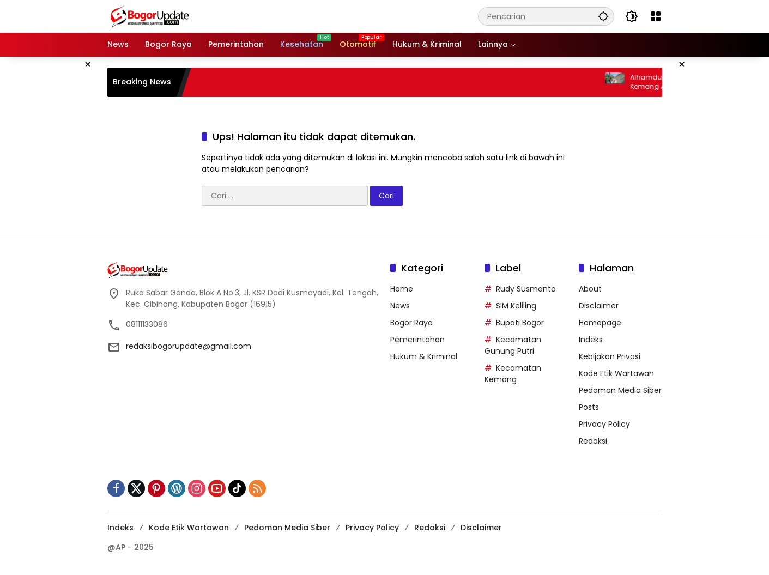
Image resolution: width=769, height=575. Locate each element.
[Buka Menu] (655, 16)
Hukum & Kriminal (423, 356)
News (400, 305)
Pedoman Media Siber (620, 390)
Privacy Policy (604, 424)
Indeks (591, 339)
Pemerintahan (417, 339)
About (590, 288)
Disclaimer (599, 305)
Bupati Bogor (520, 322)
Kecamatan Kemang (513, 373)
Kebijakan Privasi (609, 356)
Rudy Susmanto (526, 288)
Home (401, 288)
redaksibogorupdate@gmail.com (188, 346)
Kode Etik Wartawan (616, 373)
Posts (589, 407)
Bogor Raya (411, 322)
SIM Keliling (516, 305)
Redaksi (593, 440)
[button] (603, 16)
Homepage (600, 322)
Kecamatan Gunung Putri (513, 345)
